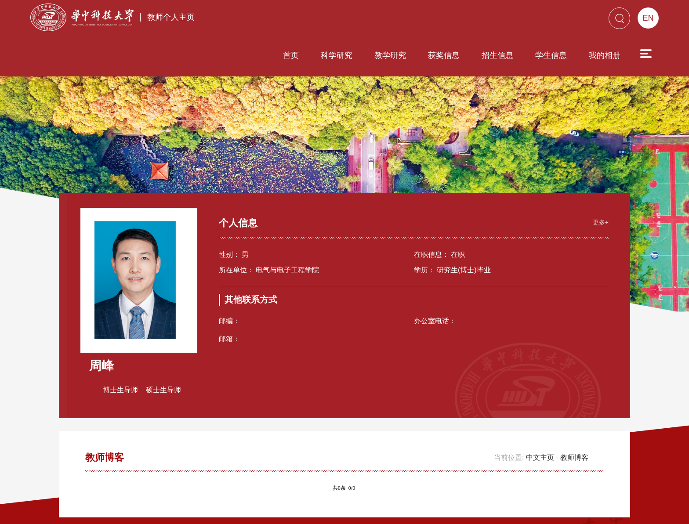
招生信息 (447, 20)
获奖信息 (394, 20)
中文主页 (540, 402)
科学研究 (286, 20)
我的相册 (554, 20)
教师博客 (574, 402)
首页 (241, 20)
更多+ (596, 164)
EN (647, 18)
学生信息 (501, 20)
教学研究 (340, 20)
